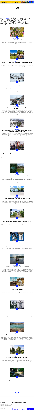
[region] (23, 406)
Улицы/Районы (20, 23)
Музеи (14, 20)
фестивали (27, 23)
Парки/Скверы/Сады (4, 21)
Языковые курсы (17, 24)
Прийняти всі (30, 409)
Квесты (1, 19)
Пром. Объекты (13, 21)
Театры (24, 22)
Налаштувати (16, 409)
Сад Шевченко (3, 22)
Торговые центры (3, 23)
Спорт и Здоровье (11, 22)
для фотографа (9, 17)
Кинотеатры (7, 19)
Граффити (2, 17)
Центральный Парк (4, 24)
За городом (7, 18)
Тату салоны (19, 22)
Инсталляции (28, 18)
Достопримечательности (18, 17)
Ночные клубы (20, 20)
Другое (26, 17)
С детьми (24, 21)
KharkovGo (17, 7)
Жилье (1, 18)
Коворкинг (14, 19)
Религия (19, 21)
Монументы (2, 20)
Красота (19, 19)
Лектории (24, 19)
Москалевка (9, 20)
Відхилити (23, 409)
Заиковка (22, 18)
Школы (11, 24)
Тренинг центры (12, 23)
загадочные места (14, 18)
